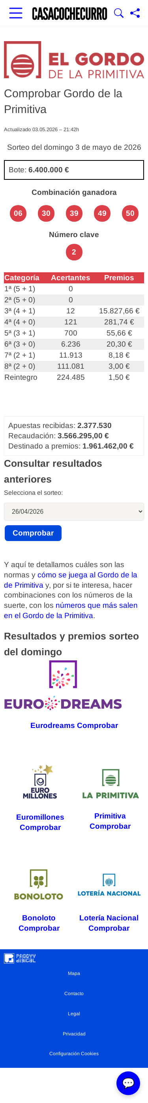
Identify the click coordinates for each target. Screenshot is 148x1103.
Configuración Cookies (74, 1053)
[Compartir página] (135, 14)
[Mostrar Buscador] (119, 14)
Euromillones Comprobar (40, 798)
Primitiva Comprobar (110, 798)
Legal (74, 1013)
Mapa (74, 973)
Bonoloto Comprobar (39, 899)
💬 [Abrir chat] (128, 1083)
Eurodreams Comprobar (63, 695)
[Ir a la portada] (69, 14)
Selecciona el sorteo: (33, 492)
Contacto (74, 993)
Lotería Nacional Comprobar (109, 899)
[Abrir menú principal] (16, 14)
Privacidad (74, 1034)
